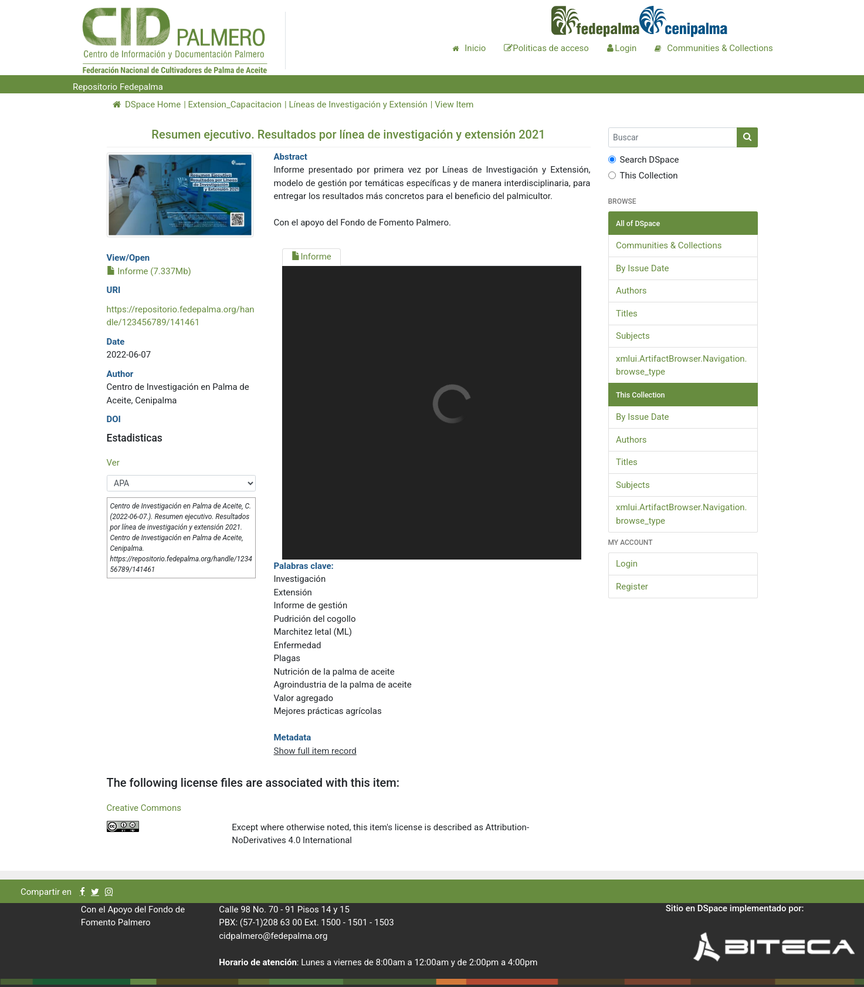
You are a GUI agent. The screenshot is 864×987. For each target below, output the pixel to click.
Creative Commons (144, 808)
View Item (454, 104)
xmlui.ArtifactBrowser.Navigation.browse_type (681, 365)
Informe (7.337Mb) (149, 271)
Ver (113, 462)
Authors (631, 290)
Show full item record (314, 751)
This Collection (643, 175)
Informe (311, 256)
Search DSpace (643, 159)
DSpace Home (147, 104)
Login (627, 563)
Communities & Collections (668, 245)
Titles (627, 313)
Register (632, 586)
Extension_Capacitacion (235, 104)
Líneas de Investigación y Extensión (358, 104)
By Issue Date (642, 268)
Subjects (633, 336)
